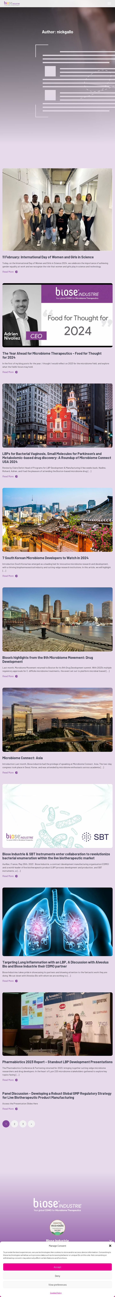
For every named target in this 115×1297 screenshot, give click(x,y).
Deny (57, 1275)
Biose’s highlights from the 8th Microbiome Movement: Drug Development (47, 659)
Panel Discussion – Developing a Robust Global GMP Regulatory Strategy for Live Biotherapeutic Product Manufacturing (56, 1095)
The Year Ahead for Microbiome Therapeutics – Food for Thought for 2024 (52, 355)
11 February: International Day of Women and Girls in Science (48, 257)
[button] (110, 1245)
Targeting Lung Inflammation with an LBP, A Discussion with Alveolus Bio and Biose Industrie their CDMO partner (55, 964)
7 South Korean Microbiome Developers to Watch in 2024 (45, 558)
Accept (57, 1267)
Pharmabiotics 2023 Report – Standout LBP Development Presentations (57, 1062)
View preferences (57, 1284)
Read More (10, 271)
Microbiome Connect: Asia (22, 758)
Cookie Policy (56, 1293)
